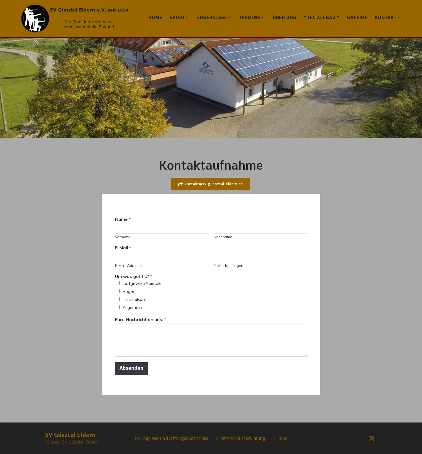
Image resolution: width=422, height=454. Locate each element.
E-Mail (123, 247)
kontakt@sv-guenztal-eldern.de (210, 184)
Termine (249, 18)
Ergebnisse (212, 18)
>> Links (278, 438)
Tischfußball (134, 299)
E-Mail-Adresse (128, 265)
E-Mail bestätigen (228, 265)
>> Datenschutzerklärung (239, 438)
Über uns (284, 18)
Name (123, 219)
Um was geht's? (133, 276)
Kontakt (385, 18)
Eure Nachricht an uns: (140, 319)
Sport (177, 18)
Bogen (128, 291)
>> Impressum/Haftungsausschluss (171, 438)
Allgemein (132, 307)
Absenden (131, 368)
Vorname (122, 237)
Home (155, 18)
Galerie (357, 18)
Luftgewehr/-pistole (142, 283)
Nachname (223, 237)
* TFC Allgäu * (322, 18)
